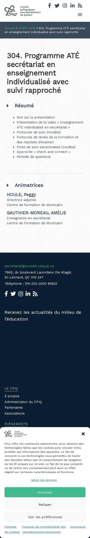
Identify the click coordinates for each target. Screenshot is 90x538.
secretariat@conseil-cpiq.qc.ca (29, 266)
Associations (15, 413)
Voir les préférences (45, 517)
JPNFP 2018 (26, 28)
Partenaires (14, 408)
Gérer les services (44, 480)
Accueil (10, 28)
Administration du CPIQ (23, 402)
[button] (83, 434)
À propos (12, 396)
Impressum (77, 526)
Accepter (45, 492)
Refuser (45, 505)
